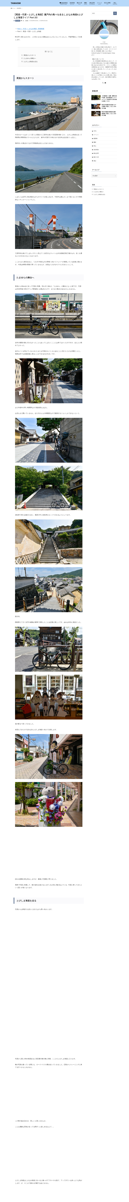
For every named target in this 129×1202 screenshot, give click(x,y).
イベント (96, 134)
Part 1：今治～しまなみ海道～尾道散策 (30, 29)
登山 (95, 146)
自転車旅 (18, 20)
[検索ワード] (104, 13)
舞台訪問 (96, 153)
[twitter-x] (103, 83)
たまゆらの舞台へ (30, 58)
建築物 (95, 138)
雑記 (95, 161)
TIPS (95, 131)
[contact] (105, 83)
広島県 (26, 20)
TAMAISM (16, 3)
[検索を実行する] (115, 13)
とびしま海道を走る (31, 61)
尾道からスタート (30, 55)
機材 (95, 142)
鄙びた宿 (96, 157)
